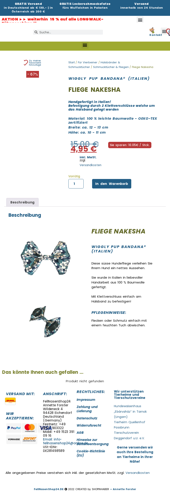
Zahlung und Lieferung (87, 409)
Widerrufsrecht (89, 425)
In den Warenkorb (111, 184)
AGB (80, 432)
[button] (140, 19)
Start (71, 62)
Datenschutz (87, 418)
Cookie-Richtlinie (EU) (91, 453)
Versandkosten (90, 165)
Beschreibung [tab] (22, 202)
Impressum (86, 399)
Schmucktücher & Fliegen (111, 67)
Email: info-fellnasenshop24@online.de (65, 441)
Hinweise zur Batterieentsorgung (93, 442)
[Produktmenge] (76, 184)
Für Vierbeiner (88, 62)
